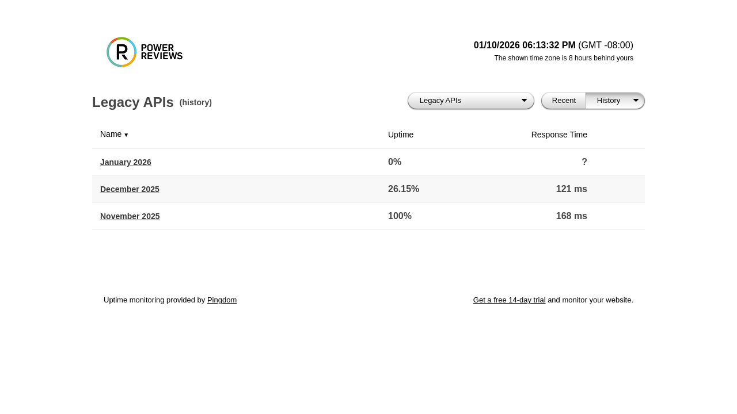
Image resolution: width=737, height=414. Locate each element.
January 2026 (125, 162)
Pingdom (222, 300)
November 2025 (130, 216)
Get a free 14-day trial (509, 300)
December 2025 (129, 189)
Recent (564, 100)
